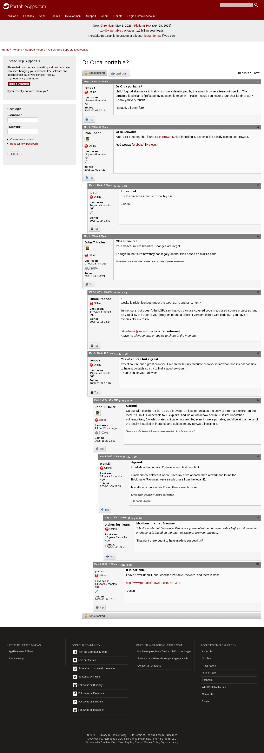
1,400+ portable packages (117, 30)
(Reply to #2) (120, 186)
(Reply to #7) (130, 457)
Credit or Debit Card (112, 742)
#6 (258, 353)
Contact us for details (149, 665)
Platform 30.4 (142, 25)
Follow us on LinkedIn (88, 702)
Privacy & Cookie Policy (113, 735)
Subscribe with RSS (86, 677)
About (104, 16)
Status (205, 701)
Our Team (207, 658)
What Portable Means (214, 687)
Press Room (209, 665)
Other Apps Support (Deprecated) (69, 49)
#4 (258, 236)
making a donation (50, 67)
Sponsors (207, 680)
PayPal (129, 742)
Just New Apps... (17, 658)
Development (73, 16)
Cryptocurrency (169, 742)
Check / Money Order (147, 742)
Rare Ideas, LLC (113, 738)
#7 (258, 400)
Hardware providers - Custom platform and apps (164, 651)
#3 (258, 185)
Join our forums (84, 660)
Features (28, 16)
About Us (207, 651)
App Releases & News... (21, 651)
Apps (42, 16)
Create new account (22, 139)
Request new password (24, 143)
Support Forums (35, 49)
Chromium (107, 25)
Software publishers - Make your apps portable (162, 658)
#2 (258, 127)
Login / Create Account (141, 16)
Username (14, 115)
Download (12, 16)
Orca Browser (164, 136)
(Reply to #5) (121, 354)
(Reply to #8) (135, 518)
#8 (258, 456)
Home (5, 49)
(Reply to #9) (125, 565)
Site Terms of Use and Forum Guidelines (153, 735)
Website (138, 144)
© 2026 (91, 735)
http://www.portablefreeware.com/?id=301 (153, 582)
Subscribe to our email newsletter (94, 669)
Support (91, 16)
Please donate (152, 35)
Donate (117, 16)
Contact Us (208, 694)
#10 (257, 564)
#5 (258, 291)
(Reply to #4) (120, 292)
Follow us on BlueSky (88, 685)
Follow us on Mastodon (88, 710)
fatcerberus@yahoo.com (137, 331)
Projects (151, 144)
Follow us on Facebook (88, 694)
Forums (55, 16)
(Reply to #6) (126, 400)
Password (14, 126)
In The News (209, 673)
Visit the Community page (90, 652)
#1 (258, 81)
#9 (258, 517)
